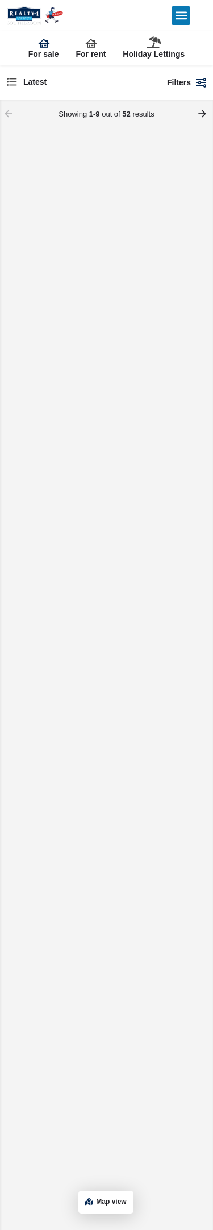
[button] (181, 15)
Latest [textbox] (35, 81)
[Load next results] (203, 113)
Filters (187, 82)
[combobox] (81, 82)
